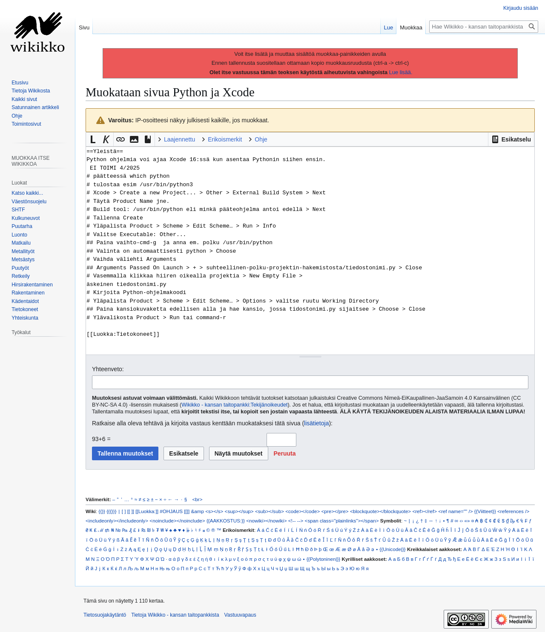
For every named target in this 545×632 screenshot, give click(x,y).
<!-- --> (296, 520)
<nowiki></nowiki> (266, 520)
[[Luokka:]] (146, 511)
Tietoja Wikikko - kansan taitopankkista (175, 615)
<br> (197, 499)
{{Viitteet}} (485, 511)
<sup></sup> (239, 511)
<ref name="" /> (455, 511)
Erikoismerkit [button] (225, 139)
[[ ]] (130, 511)
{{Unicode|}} (392, 549)
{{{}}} (111, 511)
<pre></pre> (335, 511)
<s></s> (214, 511)
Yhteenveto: (108, 369)
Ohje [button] (261, 139)
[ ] (124, 511)
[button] (511, 139)
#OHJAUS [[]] (174, 511)
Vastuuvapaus (240, 615)
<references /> (513, 511)
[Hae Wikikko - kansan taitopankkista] (483, 26)
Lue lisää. (401, 72)
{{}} (101, 511)
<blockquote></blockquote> (380, 511)
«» (467, 520)
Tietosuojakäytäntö (104, 615)
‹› (461, 520)
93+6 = (101, 439)
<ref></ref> (424, 511)
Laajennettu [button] (179, 139)
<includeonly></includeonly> (117, 520)
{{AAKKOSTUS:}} (226, 520)
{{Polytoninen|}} (324, 559)
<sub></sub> (269, 511)
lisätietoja (316, 423)
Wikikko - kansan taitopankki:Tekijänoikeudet (234, 405)
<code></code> (302, 511)
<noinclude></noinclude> (177, 520)
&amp (197, 511)
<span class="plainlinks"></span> (342, 520)
